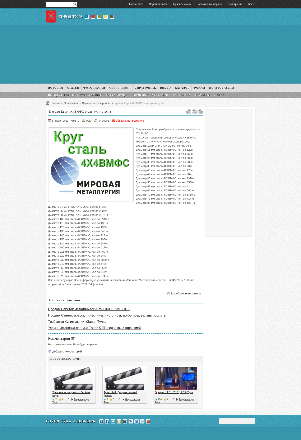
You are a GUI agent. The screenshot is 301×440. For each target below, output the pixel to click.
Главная (55, 103)
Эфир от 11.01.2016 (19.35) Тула (174, 392)
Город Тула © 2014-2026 (70, 421)
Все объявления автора (186, 293)
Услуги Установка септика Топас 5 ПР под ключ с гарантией (94, 328)
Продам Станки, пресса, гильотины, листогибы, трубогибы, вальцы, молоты (107, 315)
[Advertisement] (150, 54)
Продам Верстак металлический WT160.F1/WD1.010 (89, 309)
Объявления (71, 103)
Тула (88, 120)
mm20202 (103, 120)
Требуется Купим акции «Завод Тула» (77, 321)
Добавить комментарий (67, 351)
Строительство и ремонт (96, 103)
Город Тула (71, 17)
